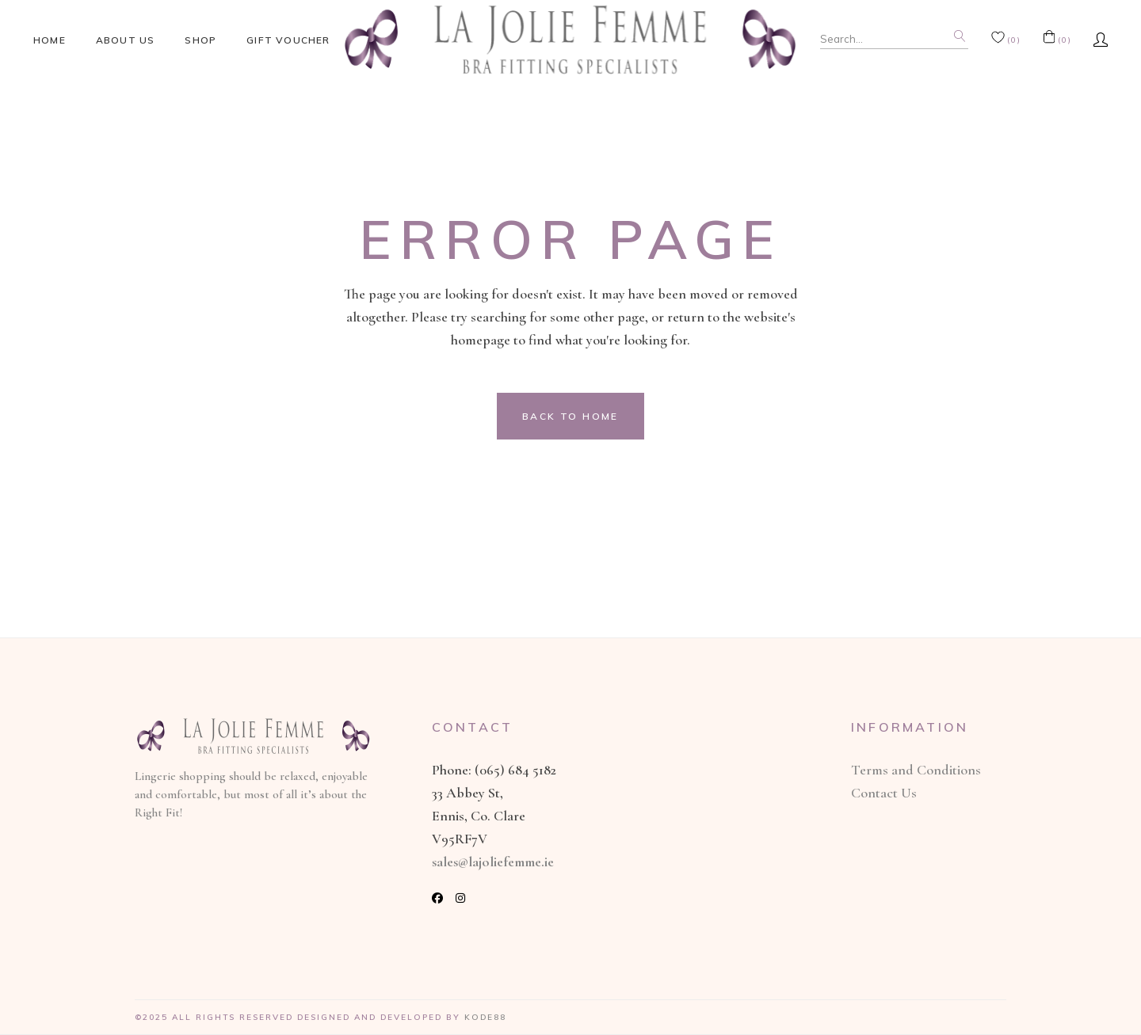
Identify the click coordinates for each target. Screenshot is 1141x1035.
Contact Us (884, 792)
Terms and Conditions (916, 769)
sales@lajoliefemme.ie (493, 861)
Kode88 (485, 1017)
